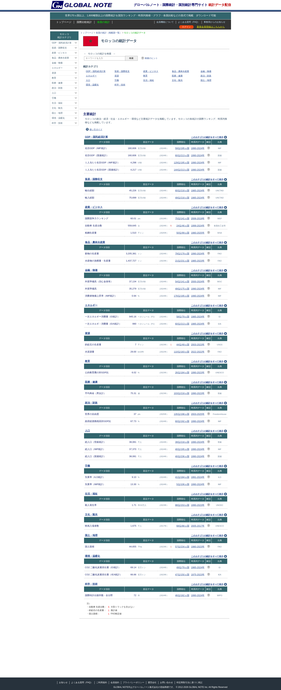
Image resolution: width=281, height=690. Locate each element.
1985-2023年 (197, 260)
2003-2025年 (197, 414)
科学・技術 (120, 84)
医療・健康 (177, 76)
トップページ (63, 22)
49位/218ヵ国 (182, 197)
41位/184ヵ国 (182, 477)
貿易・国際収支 (122, 71)
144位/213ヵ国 (181, 169)
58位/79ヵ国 (182, 316)
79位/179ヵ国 (182, 253)
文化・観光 (177, 80)
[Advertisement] (149, 98)
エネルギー (91, 76)
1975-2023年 (197, 574)
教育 (145, 76)
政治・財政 (206, 76)
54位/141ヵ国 (182, 281)
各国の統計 (103, 22)
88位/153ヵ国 (182, 505)
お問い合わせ (166, 682)
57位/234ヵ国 (182, 546)
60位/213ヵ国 (182, 155)
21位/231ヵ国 (182, 260)
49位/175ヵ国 (182, 288)
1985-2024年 (197, 190)
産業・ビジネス (150, 71)
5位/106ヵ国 (182, 484)
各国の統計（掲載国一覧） (109, 33)
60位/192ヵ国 (182, 421)
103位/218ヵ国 (181, 393)
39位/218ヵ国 (182, 442)
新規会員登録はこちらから (211, 26)
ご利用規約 (101, 682)
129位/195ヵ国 (181, 162)
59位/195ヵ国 (182, 148)
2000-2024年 (197, 281)
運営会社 (152, 682)
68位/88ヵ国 (182, 525)
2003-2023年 (197, 344)
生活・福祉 (148, 80)
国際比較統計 (84, 22)
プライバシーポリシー (133, 682)
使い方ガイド (95, 129)
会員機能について (165, 22)
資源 (117, 76)
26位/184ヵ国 (182, 372)
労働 (117, 80)
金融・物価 (206, 71)
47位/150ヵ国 (182, 574)
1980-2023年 (197, 546)
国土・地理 (206, 80)
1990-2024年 (197, 148)
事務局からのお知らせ (214, 22)
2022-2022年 (197, 351)
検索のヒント (151, 58)
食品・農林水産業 (180, 71)
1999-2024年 (197, 225)
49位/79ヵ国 (182, 567)
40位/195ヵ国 (182, 449)
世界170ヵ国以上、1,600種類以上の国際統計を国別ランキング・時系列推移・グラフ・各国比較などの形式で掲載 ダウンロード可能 (140, 15)
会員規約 (115, 682)
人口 (88, 80)
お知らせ (63, 682)
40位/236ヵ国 (182, 456)
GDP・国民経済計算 (96, 71)
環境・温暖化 (92, 84)
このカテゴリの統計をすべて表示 (207, 137)
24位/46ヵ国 (182, 225)
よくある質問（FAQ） (188, 22)
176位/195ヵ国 (181, 295)
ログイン (186, 27)
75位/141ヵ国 (182, 218)
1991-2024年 (197, 477)
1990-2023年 (197, 372)
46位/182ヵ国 (182, 595)
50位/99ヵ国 (182, 232)
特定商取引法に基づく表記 (189, 682)
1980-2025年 (197, 232)
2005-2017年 (197, 525)
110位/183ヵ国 (181, 351)
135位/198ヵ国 (181, 414)
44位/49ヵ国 (182, 344)
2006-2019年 (197, 218)
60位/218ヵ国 (182, 190)
